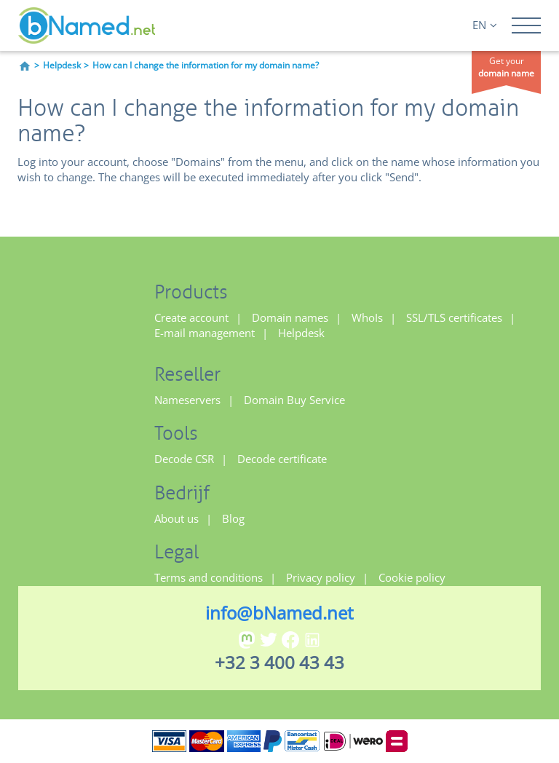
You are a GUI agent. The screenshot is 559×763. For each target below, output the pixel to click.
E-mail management (204, 332)
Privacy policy (320, 577)
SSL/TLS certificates (454, 317)
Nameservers (187, 399)
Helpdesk (62, 65)
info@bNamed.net (279, 613)
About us (176, 518)
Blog (233, 518)
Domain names (290, 317)
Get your (506, 67)
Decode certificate (282, 458)
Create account (191, 317)
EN (484, 24)
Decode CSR (184, 458)
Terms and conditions (208, 577)
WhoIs (367, 317)
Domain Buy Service (294, 399)
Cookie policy (411, 577)
